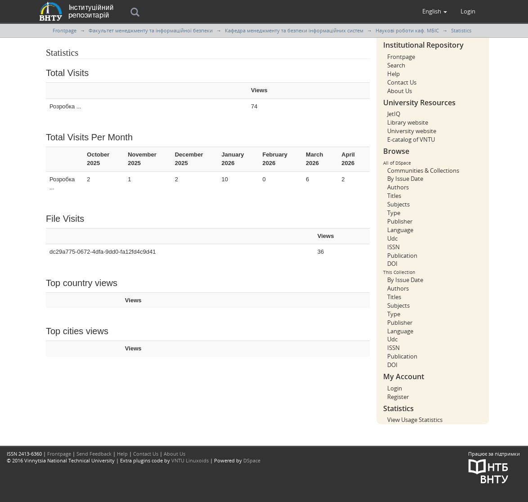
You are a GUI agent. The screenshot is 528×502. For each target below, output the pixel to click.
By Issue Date (405, 179)
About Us (399, 91)
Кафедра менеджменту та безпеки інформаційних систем (294, 30)
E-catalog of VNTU (411, 139)
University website (411, 131)
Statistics (461, 30)
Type (393, 213)
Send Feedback (94, 453)
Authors (398, 187)
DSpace (251, 460)
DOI (392, 264)
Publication (402, 255)
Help (393, 74)
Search (396, 65)
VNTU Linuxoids (190, 460)
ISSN (393, 247)
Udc (392, 238)
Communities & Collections (423, 170)
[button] (435, 11)
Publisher (399, 221)
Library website (407, 122)
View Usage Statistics (415, 420)
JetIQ (393, 114)
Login (394, 388)
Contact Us (401, 82)
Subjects (398, 204)
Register (398, 397)
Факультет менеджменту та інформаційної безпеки (151, 30)
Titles (394, 196)
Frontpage (64, 30)
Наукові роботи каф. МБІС (407, 30)
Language (400, 230)
